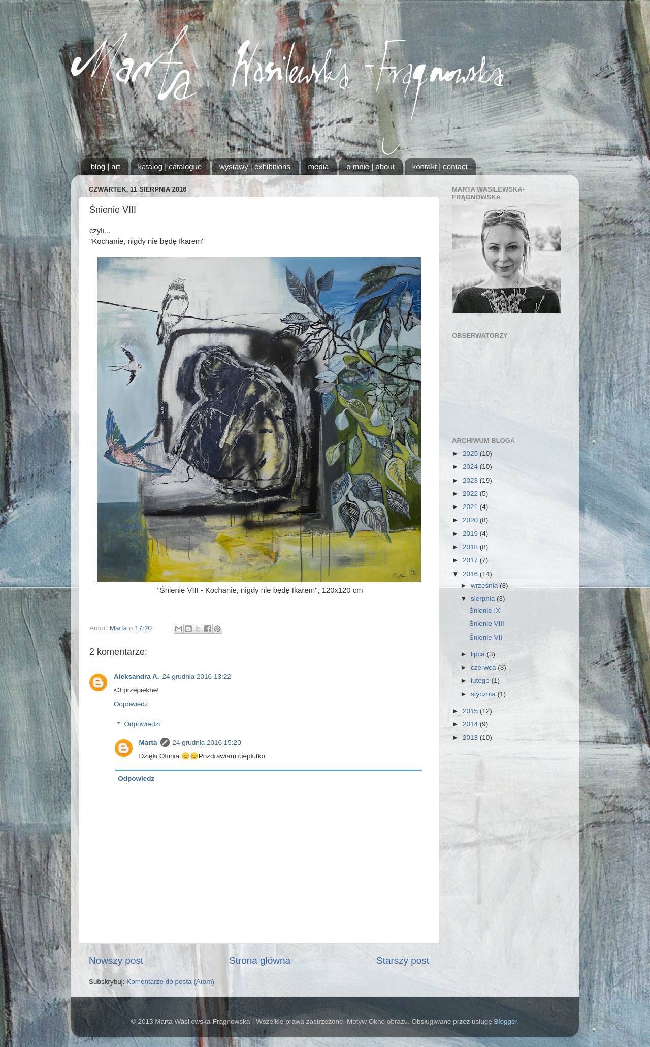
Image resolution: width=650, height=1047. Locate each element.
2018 (471, 547)
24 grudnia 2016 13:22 (196, 676)
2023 (471, 480)
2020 (471, 520)
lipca (479, 654)
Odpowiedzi (142, 724)
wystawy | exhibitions (254, 166)
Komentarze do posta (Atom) (170, 982)
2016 (471, 574)
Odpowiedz (131, 704)
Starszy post (402, 960)
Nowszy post (116, 960)
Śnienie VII (485, 637)
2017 (471, 560)
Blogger (505, 1021)
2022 (471, 493)
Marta (148, 742)
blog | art (105, 166)
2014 (471, 724)
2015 (471, 711)
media (318, 166)
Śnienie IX (485, 610)
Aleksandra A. (136, 676)
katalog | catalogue (170, 166)
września (485, 585)
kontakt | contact (440, 166)
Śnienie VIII (486, 623)
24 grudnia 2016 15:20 (207, 742)
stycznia (484, 694)
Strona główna (259, 960)
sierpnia (484, 598)
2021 (471, 507)
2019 (471, 533)
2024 (471, 466)
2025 (471, 453)
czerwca (484, 667)
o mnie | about (370, 166)
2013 (471, 737)
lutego (481, 680)
